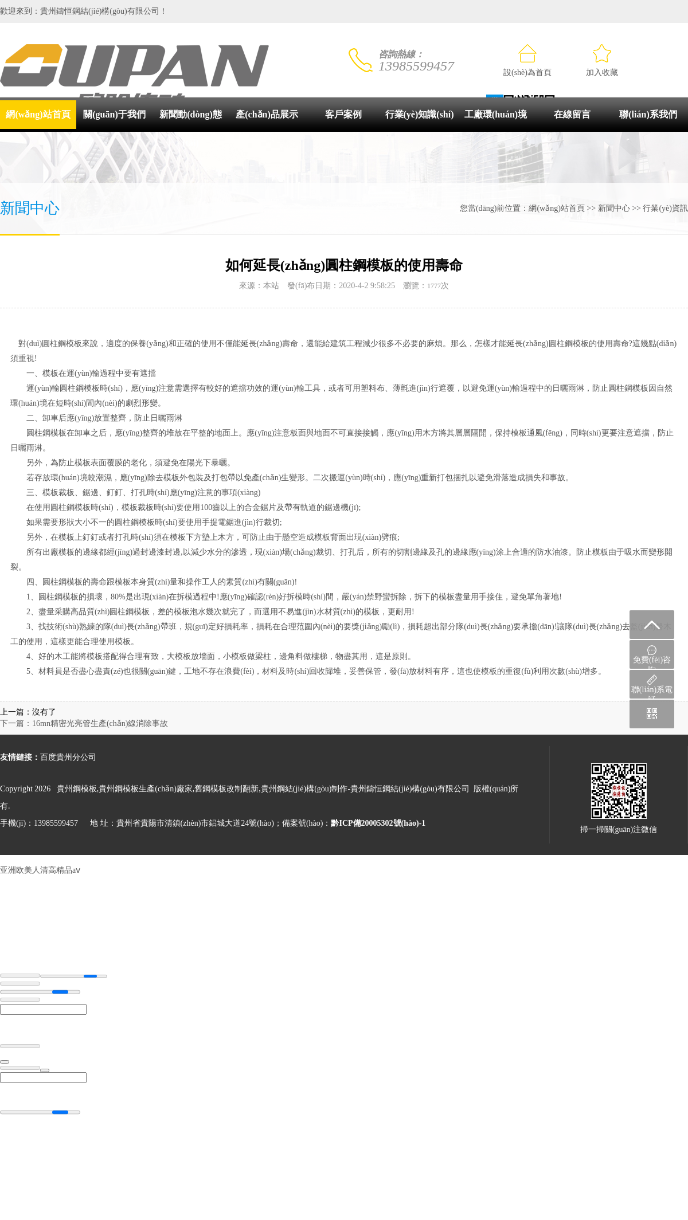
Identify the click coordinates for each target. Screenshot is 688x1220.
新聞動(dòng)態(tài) (190, 128)
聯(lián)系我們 (648, 114)
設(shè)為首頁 (527, 60)
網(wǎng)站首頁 (38, 114)
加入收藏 (602, 60)
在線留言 (572, 114)
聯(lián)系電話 (652, 686)
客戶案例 (343, 114)
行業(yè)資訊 (665, 208)
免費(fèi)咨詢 (652, 657)
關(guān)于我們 (114, 114)
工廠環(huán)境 (495, 114)
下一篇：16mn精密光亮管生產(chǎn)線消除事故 (84, 723)
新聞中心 (614, 208)
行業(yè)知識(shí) (419, 114)
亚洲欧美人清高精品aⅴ (40, 870)
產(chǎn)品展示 (267, 114)
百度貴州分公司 (68, 757)
